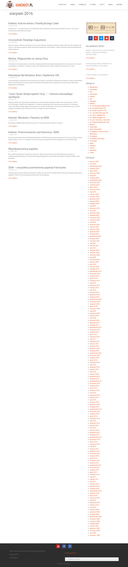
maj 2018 (93, 311)
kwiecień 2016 (95, 367)
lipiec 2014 (93, 416)
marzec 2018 (94, 316)
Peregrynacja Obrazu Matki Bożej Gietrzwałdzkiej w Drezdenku (99, 64)
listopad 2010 (94, 489)
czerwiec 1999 (95, 535)
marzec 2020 (94, 262)
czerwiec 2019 (95, 281)
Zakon (92, 153)
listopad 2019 (94, 269)
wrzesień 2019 (95, 274)
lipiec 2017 (93, 334)
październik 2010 (96, 491)
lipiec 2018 (93, 306)
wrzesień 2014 (95, 411)
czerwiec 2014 (95, 418)
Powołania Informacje (97, 138)
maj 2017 (93, 339)
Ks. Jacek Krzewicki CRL (98, 110)
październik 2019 (96, 271)
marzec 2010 (94, 505)
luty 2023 (93, 211)
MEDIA (110, 4)
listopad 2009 (94, 514)
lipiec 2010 (93, 496)
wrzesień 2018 (95, 302)
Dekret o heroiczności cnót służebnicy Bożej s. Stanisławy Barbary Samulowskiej (100, 52)
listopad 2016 (94, 351)
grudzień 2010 (95, 486)
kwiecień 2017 (95, 341)
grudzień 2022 (95, 213)
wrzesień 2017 (95, 330)
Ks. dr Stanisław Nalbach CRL (100, 106)
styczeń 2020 (94, 267)
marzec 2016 (94, 369)
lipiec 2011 (93, 472)
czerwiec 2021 (95, 241)
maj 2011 (93, 477)
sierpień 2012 (94, 456)
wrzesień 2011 (95, 467)
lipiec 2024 (93, 187)
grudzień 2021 (95, 232)
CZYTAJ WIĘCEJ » (13, 34)
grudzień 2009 (95, 512)
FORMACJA (82, 4)
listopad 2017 (94, 325)
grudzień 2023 (95, 199)
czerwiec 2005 (95, 521)
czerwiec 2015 (95, 390)
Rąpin (92, 143)
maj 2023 (93, 206)
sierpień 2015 (94, 386)
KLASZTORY (62, 4)
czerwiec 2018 (95, 309)
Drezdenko (93, 89)
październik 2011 (96, 465)
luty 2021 (93, 248)
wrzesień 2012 (95, 453)
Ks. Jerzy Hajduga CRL (97, 115)
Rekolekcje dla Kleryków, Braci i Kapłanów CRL (34, 75)
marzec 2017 (94, 344)
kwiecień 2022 (95, 225)
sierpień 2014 (94, 414)
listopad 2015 (94, 379)
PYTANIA (93, 4)
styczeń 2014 (94, 430)
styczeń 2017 (94, 346)
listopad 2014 (94, 407)
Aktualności (94, 87)
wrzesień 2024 (95, 182)
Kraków (92, 103)
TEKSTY (102, 4)
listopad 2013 (94, 435)
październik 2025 (96, 166)
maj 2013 (93, 446)
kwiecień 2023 (95, 208)
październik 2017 (96, 327)
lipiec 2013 (93, 442)
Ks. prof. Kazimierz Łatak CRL (100, 120)
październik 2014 (96, 409)
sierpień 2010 (94, 493)
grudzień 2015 (95, 376)
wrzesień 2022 (95, 218)
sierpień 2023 (94, 204)
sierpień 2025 (94, 168)
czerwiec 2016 (95, 362)
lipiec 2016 (93, 360)
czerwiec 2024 (95, 189)
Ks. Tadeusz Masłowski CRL (99, 122)
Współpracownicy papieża (23, 148)
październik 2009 (96, 517)
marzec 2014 (94, 425)
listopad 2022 (94, 215)
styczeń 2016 (94, 374)
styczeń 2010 (94, 510)
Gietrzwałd (93, 94)
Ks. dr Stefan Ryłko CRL (98, 108)
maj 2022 (93, 222)
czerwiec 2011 (95, 475)
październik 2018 (96, 299)
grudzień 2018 (95, 295)
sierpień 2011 (94, 470)
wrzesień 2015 (95, 383)
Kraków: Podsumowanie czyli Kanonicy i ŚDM (33, 132)
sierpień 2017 (94, 332)
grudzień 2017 (95, 323)
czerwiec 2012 (95, 460)
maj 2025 (93, 175)
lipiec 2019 (93, 278)
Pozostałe (93, 141)
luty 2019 (93, 290)
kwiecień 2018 (95, 313)
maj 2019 (93, 283)
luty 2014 (93, 428)
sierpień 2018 (94, 304)
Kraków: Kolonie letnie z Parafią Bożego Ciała (33, 23)
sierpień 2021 (94, 239)
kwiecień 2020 (95, 260)
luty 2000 (93, 533)
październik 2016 (96, 353)
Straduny (93, 145)
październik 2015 (96, 381)
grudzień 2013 (95, 432)
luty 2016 (93, 372)
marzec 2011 (94, 479)
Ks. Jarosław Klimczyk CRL (99, 113)
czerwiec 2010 (95, 498)
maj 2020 (93, 257)
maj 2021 (93, 243)
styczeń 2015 (94, 402)
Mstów (92, 124)
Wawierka (93, 150)
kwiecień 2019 (95, 285)
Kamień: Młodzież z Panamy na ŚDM (28, 117)
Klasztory (93, 101)
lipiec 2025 (93, 171)
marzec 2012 (94, 463)
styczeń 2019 (94, 292)
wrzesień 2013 (95, 439)
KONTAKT (119, 4)
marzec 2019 (94, 288)
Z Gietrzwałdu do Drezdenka (97, 75)
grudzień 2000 (95, 528)
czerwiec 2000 (95, 531)
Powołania (93, 136)
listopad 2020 (94, 250)
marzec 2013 (94, 449)
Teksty (92, 148)
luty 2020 (93, 264)
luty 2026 (93, 164)
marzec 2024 (94, 194)
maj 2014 (93, 421)
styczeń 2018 (94, 320)
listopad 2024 (94, 178)
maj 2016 (93, 365)
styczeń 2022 (94, 229)
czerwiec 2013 (95, 444)
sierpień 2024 (94, 185)
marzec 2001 (94, 526)
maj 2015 (93, 393)
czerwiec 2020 (95, 255)
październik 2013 (96, 437)
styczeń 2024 (94, 197)
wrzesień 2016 (95, 355)
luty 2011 (93, 482)
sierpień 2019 (94, 276)
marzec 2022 (94, 227)
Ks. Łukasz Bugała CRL (97, 117)
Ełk (91, 92)
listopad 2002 (94, 524)
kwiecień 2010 (95, 503)
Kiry (91, 99)
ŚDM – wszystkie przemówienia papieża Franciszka (37, 167)
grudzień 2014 (95, 404)
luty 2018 (93, 318)
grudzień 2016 (95, 348)
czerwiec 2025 (95, 173)
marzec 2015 (94, 397)
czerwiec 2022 (95, 220)
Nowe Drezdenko (96, 129)
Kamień (92, 96)
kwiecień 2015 (95, 395)
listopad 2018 (94, 297)
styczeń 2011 (94, 484)
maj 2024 (93, 192)
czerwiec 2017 (95, 337)
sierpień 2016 (94, 358)
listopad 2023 (94, 201)
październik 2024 (96, 180)
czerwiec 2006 (95, 519)
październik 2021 (96, 236)
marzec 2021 (94, 246)
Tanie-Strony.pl (67, 563)
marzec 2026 (94, 161)
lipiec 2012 (93, 458)
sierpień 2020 (94, 253)
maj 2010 (93, 500)
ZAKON (72, 4)
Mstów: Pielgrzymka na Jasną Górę (28, 58)
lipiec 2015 (93, 388)
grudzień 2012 (95, 451)
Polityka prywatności (71, 553)
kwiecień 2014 (95, 423)
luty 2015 (93, 400)
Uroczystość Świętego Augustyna (27, 39)
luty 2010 (93, 507)
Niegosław (93, 127)
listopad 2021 (94, 234)
